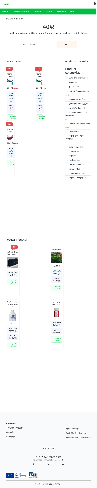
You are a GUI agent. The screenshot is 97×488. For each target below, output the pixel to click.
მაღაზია (5, 11)
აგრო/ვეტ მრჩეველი (21, 11)
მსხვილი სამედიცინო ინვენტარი (76, 113)
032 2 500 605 (48, 448)
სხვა (69, 156)
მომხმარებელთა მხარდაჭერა (78, 437)
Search (86, 4)
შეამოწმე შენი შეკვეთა (76, 433)
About (72, 11)
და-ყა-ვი (71, 87)
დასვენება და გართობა (77, 91)
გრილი (70, 82)
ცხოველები (72, 169)
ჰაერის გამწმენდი (75, 178)
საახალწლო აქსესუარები (77, 123)
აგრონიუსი (49, 11)
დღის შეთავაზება (74, 99)
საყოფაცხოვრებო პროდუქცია (74, 137)
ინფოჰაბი (37, 11)
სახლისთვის (72, 147)
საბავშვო (71, 131)
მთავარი (9, 19)
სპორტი (70, 151)
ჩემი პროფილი (72, 429)
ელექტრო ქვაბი (74, 108)
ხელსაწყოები (73, 173)
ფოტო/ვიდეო (73, 164)
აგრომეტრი (61, 11)
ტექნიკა (70, 160)
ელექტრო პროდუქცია (76, 104)
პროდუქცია (11, 437)
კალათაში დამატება (11, 117)
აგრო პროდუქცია (74, 78)
